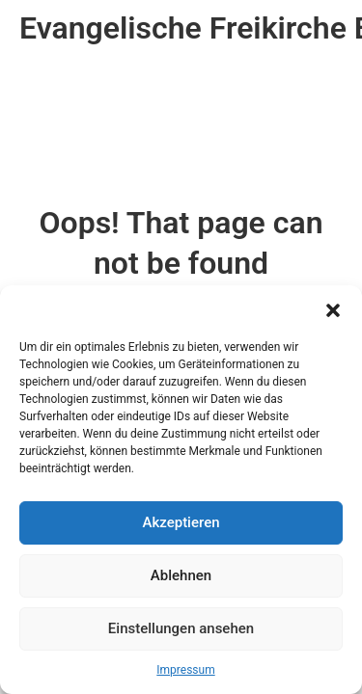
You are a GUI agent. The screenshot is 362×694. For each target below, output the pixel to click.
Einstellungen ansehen (181, 628)
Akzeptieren (180, 522)
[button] (333, 309)
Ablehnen (181, 575)
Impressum (185, 670)
